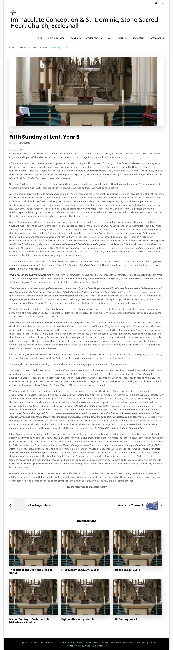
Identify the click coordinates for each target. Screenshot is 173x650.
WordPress (89, 646)
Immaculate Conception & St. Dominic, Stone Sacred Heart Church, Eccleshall (84, 22)
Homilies (122, 38)
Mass (110, 38)
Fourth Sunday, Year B (127, 569)
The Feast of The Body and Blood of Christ (30, 571)
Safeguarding (156, 38)
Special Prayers (94, 38)
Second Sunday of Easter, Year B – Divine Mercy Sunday (30, 621)
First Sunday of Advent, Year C (80, 569)
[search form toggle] (163, 3)
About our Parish (56, 38)
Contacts (76, 38)
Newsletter (138, 38)
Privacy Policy (101, 646)
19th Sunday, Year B (125, 619)
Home (39, 38)
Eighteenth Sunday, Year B (77, 619)
